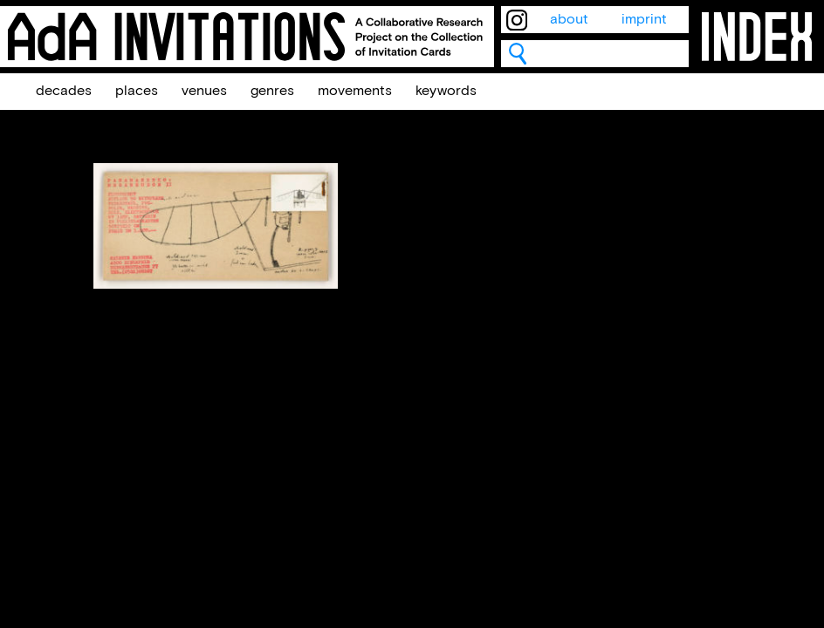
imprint (644, 19)
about (569, 19)
